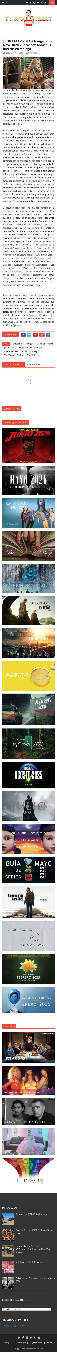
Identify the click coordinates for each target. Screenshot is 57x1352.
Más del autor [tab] (33, 364)
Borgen (29, 344)
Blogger (17, 1349)
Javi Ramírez (10, 347)
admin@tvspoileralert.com (32, 1349)
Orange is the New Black (30, 347)
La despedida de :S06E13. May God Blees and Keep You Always (33, 1249)
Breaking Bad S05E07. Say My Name (32, 1214)
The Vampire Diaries (13, 355)
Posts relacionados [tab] (13, 364)
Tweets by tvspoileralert (13, 1326)
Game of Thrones (45, 344)
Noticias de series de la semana (29, 1262)
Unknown (7, 53)
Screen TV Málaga (30, 351)
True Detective (33, 355)
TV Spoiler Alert (21, 1343)
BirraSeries (17, 344)
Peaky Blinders (11, 351)
